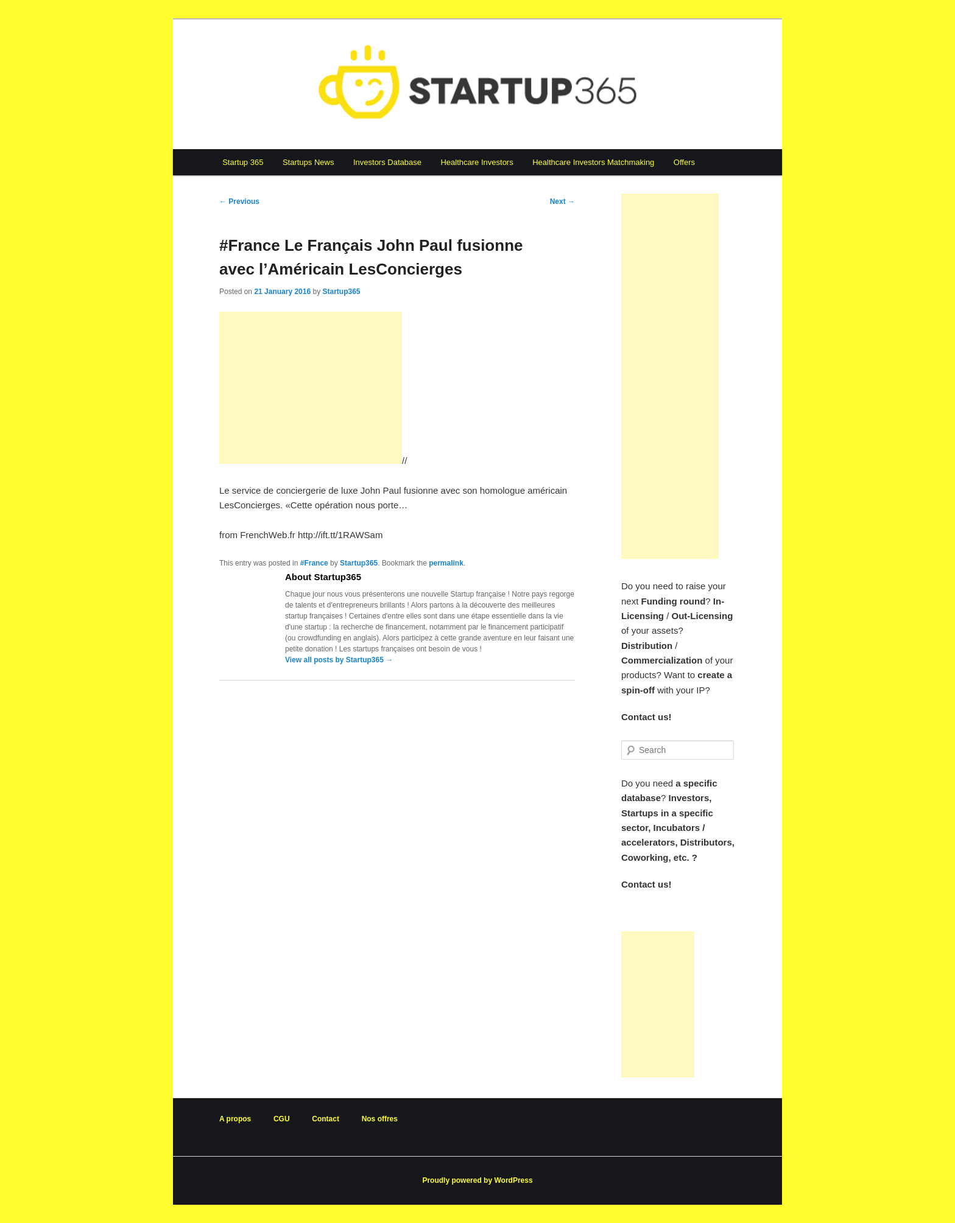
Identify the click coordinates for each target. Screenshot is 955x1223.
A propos (235, 1119)
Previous (239, 201)
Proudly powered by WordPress (477, 1180)
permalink (446, 563)
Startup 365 (242, 162)
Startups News (308, 162)
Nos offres (380, 1119)
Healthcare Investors (476, 162)
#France (314, 563)
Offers (684, 162)
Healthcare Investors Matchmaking (593, 162)
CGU (281, 1119)
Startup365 (341, 291)
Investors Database (387, 162)
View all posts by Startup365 (339, 660)
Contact (325, 1119)
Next (562, 201)
